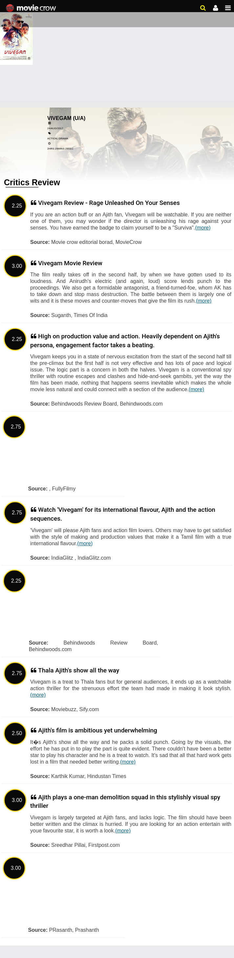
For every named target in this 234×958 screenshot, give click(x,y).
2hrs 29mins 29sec (60, 148)
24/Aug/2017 (55, 128)
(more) (202, 227)
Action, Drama (57, 138)
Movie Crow (31, 8)
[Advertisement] (117, 49)
